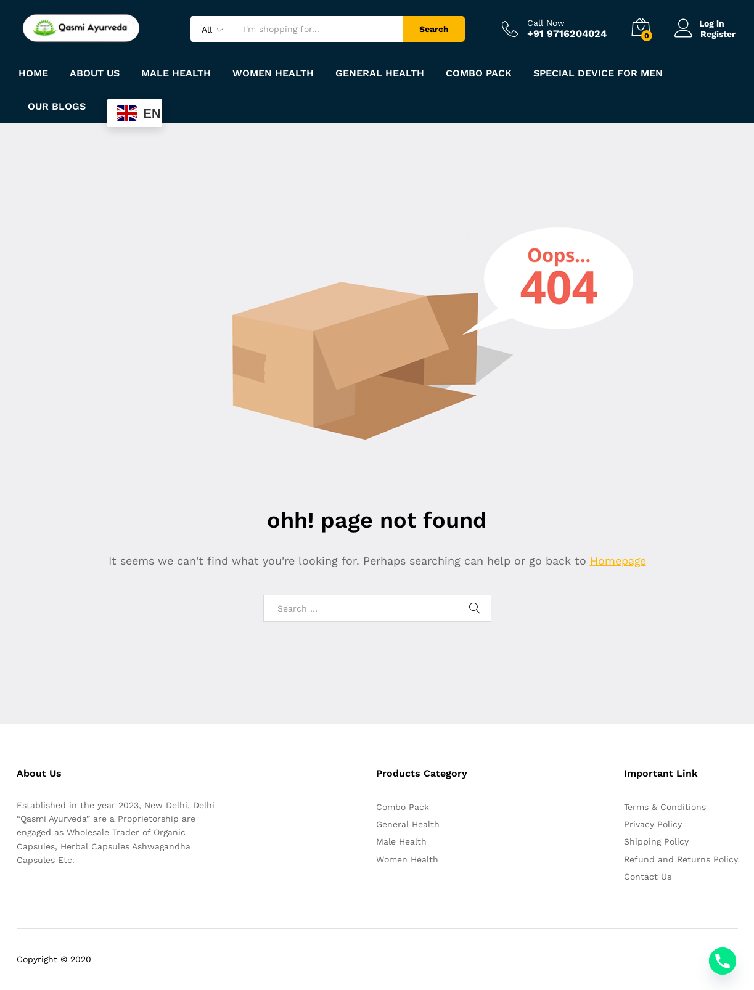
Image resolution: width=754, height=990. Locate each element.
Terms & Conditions (665, 807)
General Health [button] (379, 73)
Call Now (546, 23)
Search (434, 29)
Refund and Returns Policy (681, 859)
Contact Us (647, 877)
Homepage (617, 560)
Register (718, 34)
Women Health (273, 73)
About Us (95, 73)
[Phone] (722, 961)
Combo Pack (402, 807)
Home (33, 73)
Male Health (401, 841)
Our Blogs (57, 107)
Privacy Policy (653, 824)
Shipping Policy (656, 841)
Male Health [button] (176, 73)
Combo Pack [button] (479, 73)
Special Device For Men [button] (598, 73)
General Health (408, 824)
